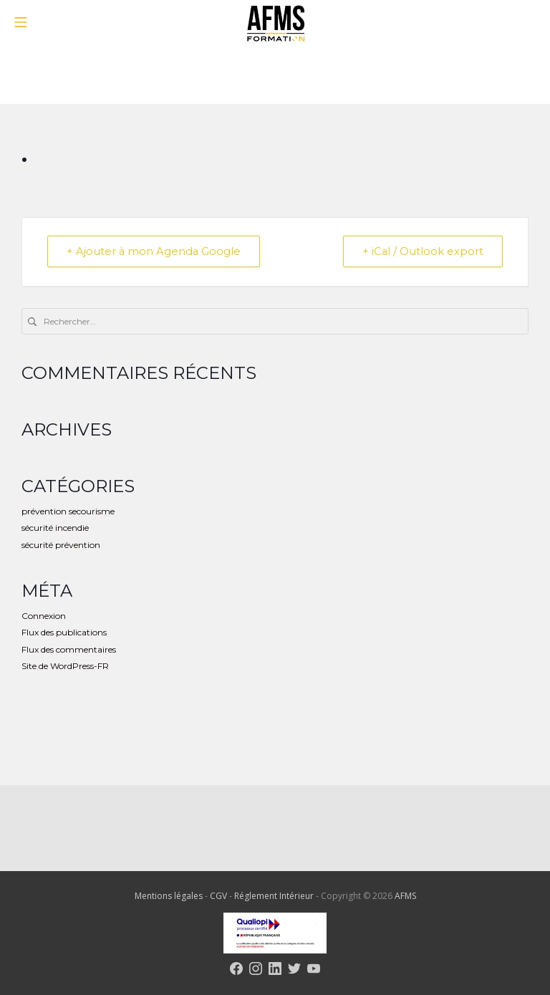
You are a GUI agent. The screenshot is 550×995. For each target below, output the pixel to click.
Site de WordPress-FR (65, 665)
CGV (219, 896)
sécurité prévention (60, 544)
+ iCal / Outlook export (421, 252)
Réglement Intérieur (275, 896)
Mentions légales (170, 896)
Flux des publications (64, 633)
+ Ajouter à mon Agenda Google (155, 252)
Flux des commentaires (68, 649)
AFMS (405, 896)
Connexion (43, 615)
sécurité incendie (55, 528)
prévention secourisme (68, 511)
